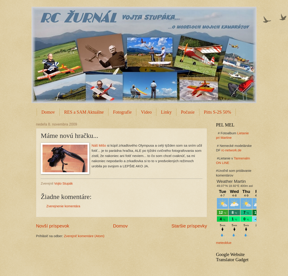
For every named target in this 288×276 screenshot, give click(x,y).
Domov (48, 112)
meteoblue (224, 243)
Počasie (188, 112)
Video (146, 112)
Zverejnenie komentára (63, 206)
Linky (166, 112)
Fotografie (122, 112)
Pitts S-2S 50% (217, 112)
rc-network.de (231, 150)
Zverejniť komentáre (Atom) (84, 236)
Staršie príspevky (189, 225)
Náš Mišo (99, 145)
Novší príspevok (52, 225)
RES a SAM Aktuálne (84, 112)
